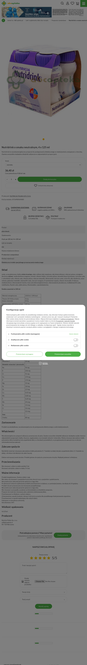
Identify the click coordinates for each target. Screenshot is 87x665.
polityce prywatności (67, 319)
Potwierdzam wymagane (24, 354)
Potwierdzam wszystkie (63, 354)
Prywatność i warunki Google (65, 321)
